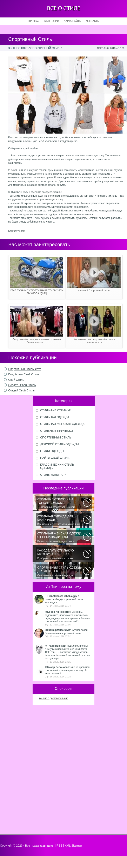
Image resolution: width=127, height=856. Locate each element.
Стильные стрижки (55, 410)
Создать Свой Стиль (22, 385)
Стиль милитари (53, 474)
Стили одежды (52, 451)
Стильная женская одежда (62, 424)
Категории (51, 21)
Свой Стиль (16, 379)
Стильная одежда (54, 417)
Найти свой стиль (54, 457)
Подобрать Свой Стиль (23, 374)
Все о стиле (63, 9)
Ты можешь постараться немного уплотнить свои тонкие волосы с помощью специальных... (60, 503)
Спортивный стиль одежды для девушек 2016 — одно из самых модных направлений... (60, 571)
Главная (34, 21)
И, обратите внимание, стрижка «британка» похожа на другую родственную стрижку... (60, 554)
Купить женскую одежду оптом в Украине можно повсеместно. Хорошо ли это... (60, 537)
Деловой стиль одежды (59, 444)
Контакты (92, 21)
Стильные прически (56, 430)
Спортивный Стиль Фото (24, 369)
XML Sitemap (73, 845)
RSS (59, 845)
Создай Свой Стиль (21, 390)
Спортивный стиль (55, 437)
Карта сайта (72, 21)
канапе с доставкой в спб (53, 698)
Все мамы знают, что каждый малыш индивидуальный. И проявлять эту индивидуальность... (60, 520)
